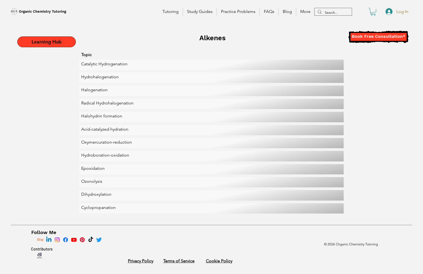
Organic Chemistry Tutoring (42, 11)
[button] (373, 12)
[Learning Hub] (46, 41)
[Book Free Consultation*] (378, 37)
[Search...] (332, 12)
